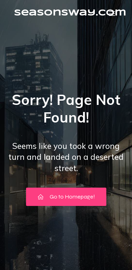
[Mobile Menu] (112, 13)
